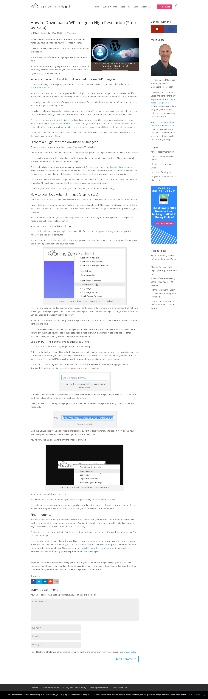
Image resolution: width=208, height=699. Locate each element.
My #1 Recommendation (162, 151)
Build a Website (110, 7)
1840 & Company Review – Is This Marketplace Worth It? (163, 259)
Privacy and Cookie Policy (74, 687)
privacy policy (130, 651)
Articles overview (119, 687)
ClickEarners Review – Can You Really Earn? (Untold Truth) (163, 304)
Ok (189, 695)
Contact (34, 687)
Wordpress (71, 33)
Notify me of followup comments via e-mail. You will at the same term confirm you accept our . (83, 651)
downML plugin (116, 167)
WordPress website (40, 87)
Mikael (36, 33)
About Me (146, 7)
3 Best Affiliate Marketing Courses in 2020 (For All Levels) (163, 282)
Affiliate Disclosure (50, 687)
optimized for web (61, 123)
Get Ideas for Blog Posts (162, 172)
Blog (136, 7)
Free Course (164, 7)
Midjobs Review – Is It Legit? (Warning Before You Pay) (164, 270)
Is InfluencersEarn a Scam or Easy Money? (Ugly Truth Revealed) (164, 293)
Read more (195, 695)
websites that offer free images (96, 548)
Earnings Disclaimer (99, 687)
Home (96, 7)
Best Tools (125, 7)
